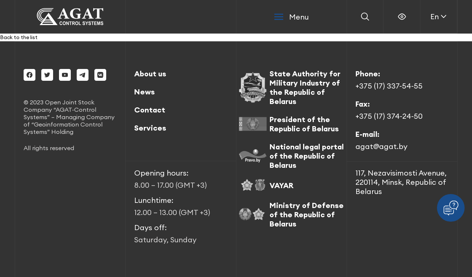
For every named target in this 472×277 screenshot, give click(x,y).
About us (150, 73)
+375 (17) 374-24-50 (389, 116)
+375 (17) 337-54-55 (389, 85)
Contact (149, 109)
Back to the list (19, 37)
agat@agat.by (381, 146)
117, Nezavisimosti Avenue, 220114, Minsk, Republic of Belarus (401, 182)
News (144, 91)
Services (150, 127)
